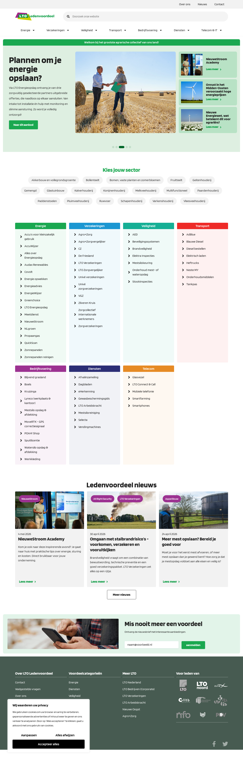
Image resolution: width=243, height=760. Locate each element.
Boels (27, 384)
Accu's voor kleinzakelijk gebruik (39, 237)
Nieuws (202, 4)
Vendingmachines (89, 427)
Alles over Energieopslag (33, 255)
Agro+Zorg (85, 234)
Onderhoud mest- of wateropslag (145, 272)
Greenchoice (32, 300)
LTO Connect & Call (143, 384)
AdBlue (190, 234)
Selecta (82, 420)
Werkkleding (32, 459)
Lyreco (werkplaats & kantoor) (37, 401)
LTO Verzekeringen (90, 263)
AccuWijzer (31, 246)
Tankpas (191, 284)
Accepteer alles (48, 744)
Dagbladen (85, 384)
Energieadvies (33, 286)
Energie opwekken (36, 279)
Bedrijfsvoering (150, 30)
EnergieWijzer (33, 293)
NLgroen (30, 328)
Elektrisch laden (196, 256)
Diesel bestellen (196, 248)
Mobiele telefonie (143, 391)
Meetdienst (31, 314)
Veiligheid (89, 30)
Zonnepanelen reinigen (38, 357)
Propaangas (32, 335)
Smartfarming (141, 398)
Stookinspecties (142, 281)
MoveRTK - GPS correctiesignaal (34, 424)
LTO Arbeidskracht (90, 405)
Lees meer (212, 69)
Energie (28, 30)
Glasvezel (138, 377)
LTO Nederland (132, 682)
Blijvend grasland (35, 377)
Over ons (184, 4)
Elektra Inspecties (143, 256)
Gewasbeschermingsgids (93, 398)
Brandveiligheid (142, 248)
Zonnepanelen (33, 350)
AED (135, 234)
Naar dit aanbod (23, 125)
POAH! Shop (32, 433)
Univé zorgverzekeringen (90, 286)
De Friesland (86, 256)
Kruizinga (30, 391)
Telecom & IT (211, 30)
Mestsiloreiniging (89, 412)
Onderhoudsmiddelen (200, 277)
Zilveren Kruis (86, 303)
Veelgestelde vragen (28, 689)
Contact (219, 4)
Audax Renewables (36, 264)
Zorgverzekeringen (90, 326)
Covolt (28, 272)
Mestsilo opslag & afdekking (35, 412)
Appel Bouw (171, 498)
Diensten (182, 30)
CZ (79, 248)
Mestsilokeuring (142, 263)
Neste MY (192, 270)
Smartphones (141, 405)
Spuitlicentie (32, 440)
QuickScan (30, 343)
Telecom (148, 369)
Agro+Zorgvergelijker (92, 241)
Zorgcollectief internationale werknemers (87, 314)
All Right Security (102, 498)
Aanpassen (29, 735)
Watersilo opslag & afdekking (36, 450)
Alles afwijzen (65, 735)
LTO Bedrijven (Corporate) (139, 689)
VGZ (80, 295)
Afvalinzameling (88, 377)
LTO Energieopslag (36, 307)
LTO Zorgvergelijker (90, 270)
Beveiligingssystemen (146, 241)
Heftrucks (192, 263)
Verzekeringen (58, 30)
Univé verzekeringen (91, 277)
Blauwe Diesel (194, 241)
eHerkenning (86, 391)
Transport (118, 30)
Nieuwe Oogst (131, 709)
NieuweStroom (33, 321)
